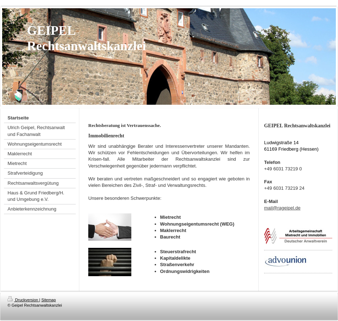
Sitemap (48, 300)
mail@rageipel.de (282, 208)
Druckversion (23, 300)
